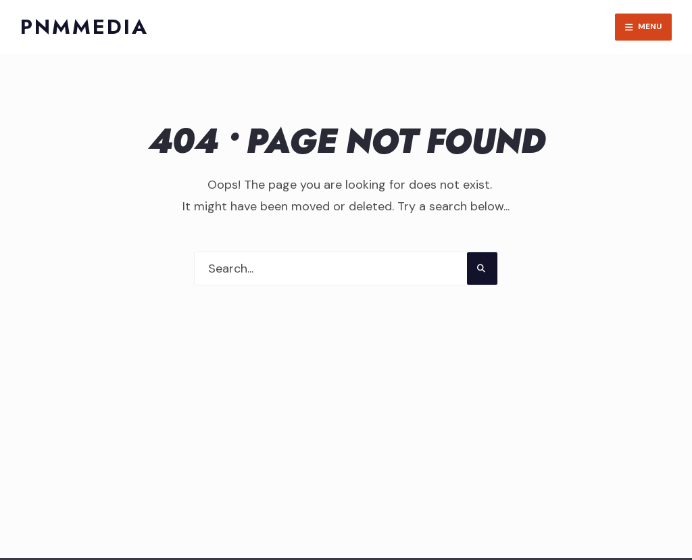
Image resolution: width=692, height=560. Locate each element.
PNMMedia (84, 26)
